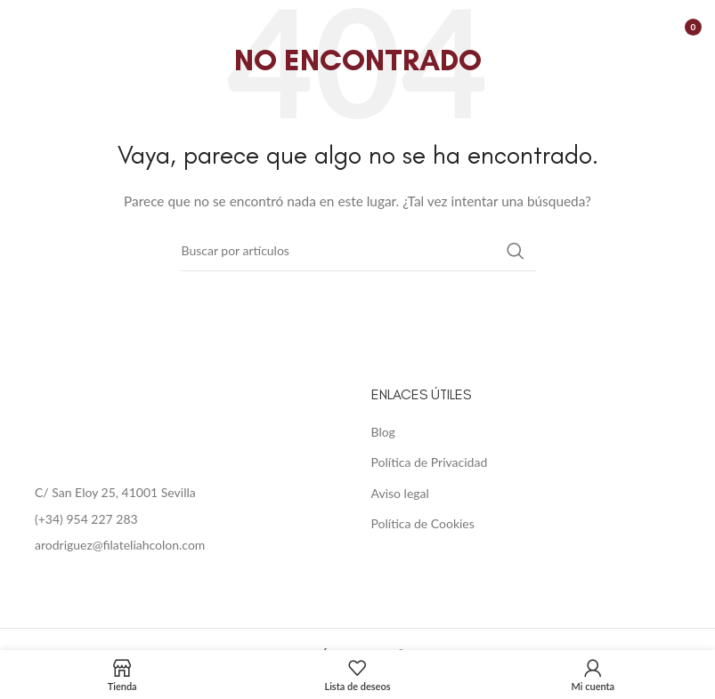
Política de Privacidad (429, 462)
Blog (383, 431)
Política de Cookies (423, 523)
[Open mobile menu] (22, 26)
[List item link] (179, 519)
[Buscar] (358, 250)
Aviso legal (400, 493)
